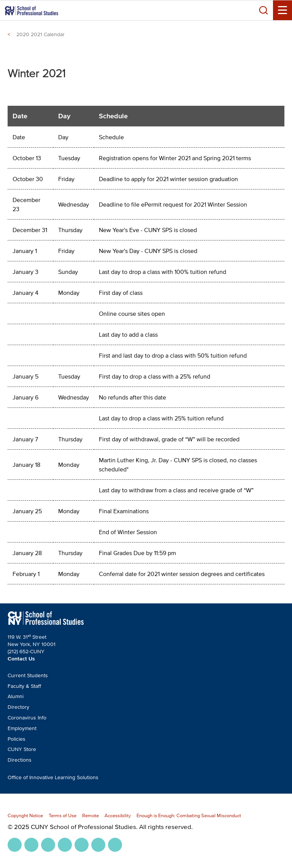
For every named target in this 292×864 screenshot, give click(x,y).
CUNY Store (22, 749)
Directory (18, 707)
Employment (22, 728)
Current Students (28, 675)
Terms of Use (62, 815)
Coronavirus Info (27, 718)
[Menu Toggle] (282, 10)
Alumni (16, 696)
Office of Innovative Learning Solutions (53, 777)
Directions (20, 760)
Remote (90, 815)
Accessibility (118, 815)
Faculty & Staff (24, 686)
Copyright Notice (25, 815)
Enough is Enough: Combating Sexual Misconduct (188, 815)
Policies (16, 739)
